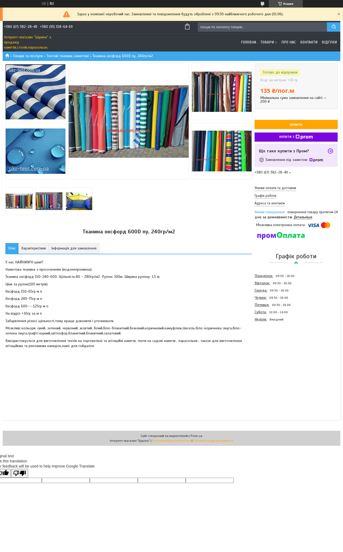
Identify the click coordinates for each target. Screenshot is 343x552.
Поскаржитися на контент (171, 441)
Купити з (296, 137)
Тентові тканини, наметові (68, 56)
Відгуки (329, 42)
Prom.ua (196, 436)
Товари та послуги (28, 56)
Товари (267, 42)
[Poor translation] (19, 473)
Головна (248, 42)
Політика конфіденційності (213, 441)
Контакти (309, 42)
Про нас (288, 42)
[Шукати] (333, 27)
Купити (296, 125)
